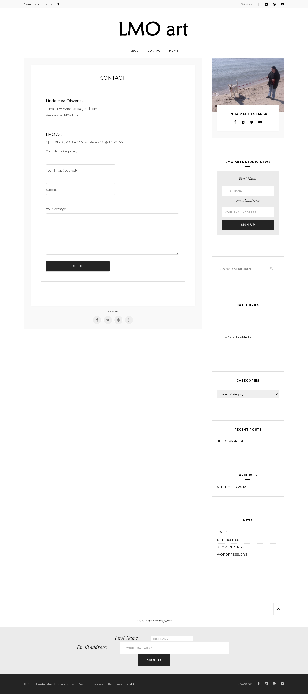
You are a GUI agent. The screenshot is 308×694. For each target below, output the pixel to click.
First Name (248, 178)
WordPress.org (232, 554)
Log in (222, 532)
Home (173, 50)
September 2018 (232, 487)
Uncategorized (238, 336)
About (135, 50)
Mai (132, 684)
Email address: (248, 200)
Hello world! (230, 441)
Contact (155, 50)
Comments (230, 547)
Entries (228, 539)
